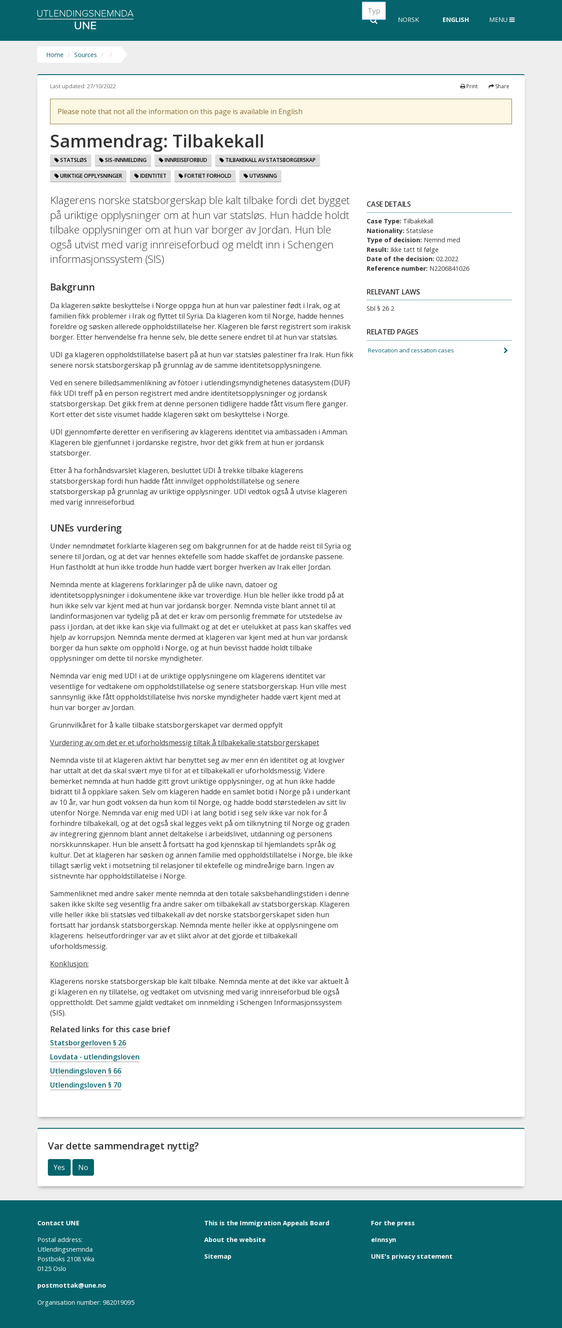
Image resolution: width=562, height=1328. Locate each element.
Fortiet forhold (205, 175)
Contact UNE (58, 1222)
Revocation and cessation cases (414, 351)
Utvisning (260, 175)
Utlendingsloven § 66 (85, 1071)
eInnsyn (383, 1239)
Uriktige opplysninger (88, 175)
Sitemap (217, 1256)
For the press (393, 1222)
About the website (235, 1239)
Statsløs (70, 160)
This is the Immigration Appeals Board (266, 1222)
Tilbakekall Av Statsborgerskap (268, 160)
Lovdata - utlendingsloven (95, 1057)
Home (55, 54)
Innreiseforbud (183, 160)
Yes (59, 1167)
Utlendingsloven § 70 (85, 1085)
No (83, 1167)
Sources (85, 54)
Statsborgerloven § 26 (88, 1043)
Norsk (408, 19)
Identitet (150, 175)
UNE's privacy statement (412, 1256)
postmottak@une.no (71, 1285)
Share (499, 86)
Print (469, 86)
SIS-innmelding (123, 160)
